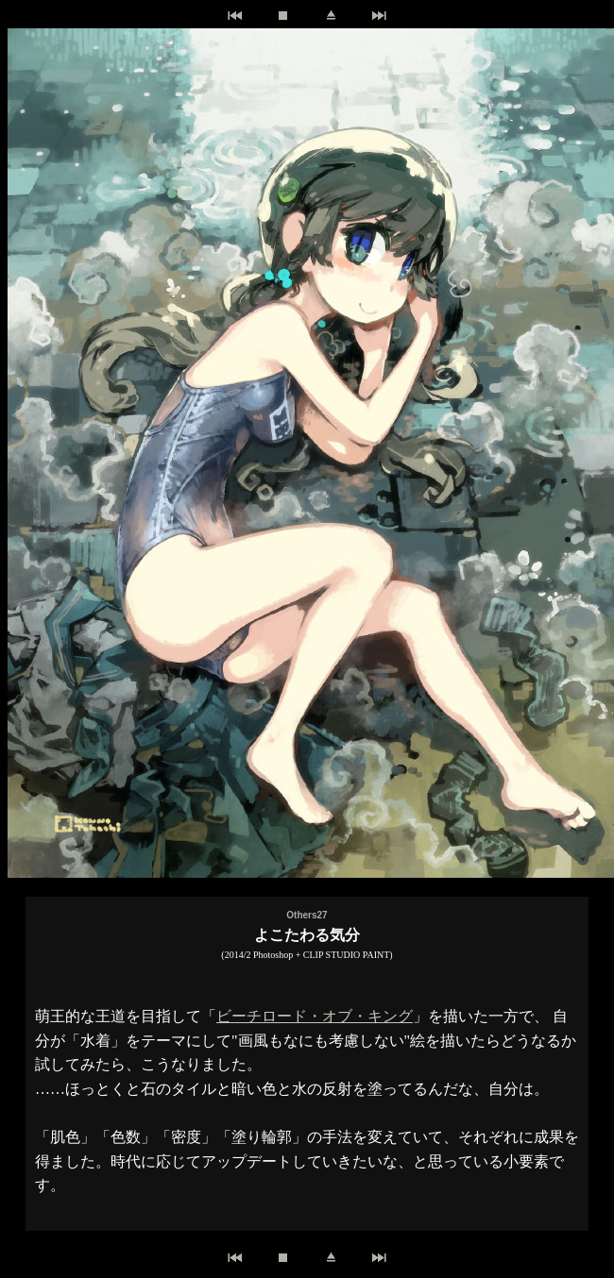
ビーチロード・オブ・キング (314, 1016)
